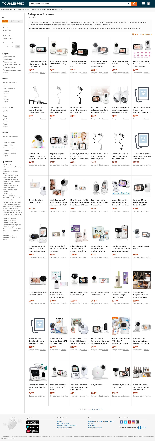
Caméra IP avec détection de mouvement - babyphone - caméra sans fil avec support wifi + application (142, 112)
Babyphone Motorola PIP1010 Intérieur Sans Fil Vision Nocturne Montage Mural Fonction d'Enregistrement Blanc (121, 251)
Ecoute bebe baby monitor (10, 175)
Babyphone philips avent (10, 223)
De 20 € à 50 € (7, 33)
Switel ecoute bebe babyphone (12, 210)
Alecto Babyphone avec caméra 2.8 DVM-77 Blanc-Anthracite (99, 64)
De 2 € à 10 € (6, 27)
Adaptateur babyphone (9, 187)
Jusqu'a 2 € (6, 25)
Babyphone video (8, 165)
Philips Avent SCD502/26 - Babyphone (10, 191)
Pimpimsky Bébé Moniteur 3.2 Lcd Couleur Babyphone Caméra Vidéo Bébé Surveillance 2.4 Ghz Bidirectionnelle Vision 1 (79, 159)
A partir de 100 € (7, 38)
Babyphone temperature (10, 218)
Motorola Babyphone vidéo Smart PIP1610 (121, 386)
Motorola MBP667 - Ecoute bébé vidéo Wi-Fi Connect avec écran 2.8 (12, 214)
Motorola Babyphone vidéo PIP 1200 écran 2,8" (79, 293)
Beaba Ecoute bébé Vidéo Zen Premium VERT (100, 293)
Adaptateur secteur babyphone (12, 225)
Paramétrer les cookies (95, 427)
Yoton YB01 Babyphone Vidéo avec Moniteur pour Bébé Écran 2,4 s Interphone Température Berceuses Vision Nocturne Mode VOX (79, 391)
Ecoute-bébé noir (8, 235)
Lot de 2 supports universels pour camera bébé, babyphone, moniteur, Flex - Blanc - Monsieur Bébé (58, 112)
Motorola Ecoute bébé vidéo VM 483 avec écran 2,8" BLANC (58, 248)
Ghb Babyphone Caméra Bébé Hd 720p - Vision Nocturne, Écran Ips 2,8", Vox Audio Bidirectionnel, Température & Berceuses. (38, 251)
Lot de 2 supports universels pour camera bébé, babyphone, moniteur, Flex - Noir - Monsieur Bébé (78, 112)
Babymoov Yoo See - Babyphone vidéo (12, 168)
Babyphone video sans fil (10, 185)
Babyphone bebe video (9, 220)
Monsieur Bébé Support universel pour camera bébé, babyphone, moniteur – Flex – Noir (120, 157)
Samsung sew (7, 183)
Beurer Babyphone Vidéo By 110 (141, 247)
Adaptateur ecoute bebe (10, 177)
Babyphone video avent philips (12, 202)
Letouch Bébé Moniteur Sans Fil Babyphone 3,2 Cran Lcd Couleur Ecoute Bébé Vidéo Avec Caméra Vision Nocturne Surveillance (121, 206)
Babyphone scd (7, 194)
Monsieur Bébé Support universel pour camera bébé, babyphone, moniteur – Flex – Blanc (99, 157)
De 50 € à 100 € (7, 36)
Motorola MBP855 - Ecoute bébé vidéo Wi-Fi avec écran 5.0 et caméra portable (12, 198)
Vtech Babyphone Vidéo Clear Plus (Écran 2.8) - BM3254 (58, 387)
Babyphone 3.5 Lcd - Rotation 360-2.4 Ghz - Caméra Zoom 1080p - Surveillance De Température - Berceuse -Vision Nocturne (141, 206)
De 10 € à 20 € (7, 30)
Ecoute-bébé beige (8, 227)
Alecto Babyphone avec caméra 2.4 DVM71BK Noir (78, 64)
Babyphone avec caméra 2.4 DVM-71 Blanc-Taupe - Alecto (59, 64)
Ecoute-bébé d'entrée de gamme (10, 238)
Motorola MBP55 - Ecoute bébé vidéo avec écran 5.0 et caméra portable (12, 231)
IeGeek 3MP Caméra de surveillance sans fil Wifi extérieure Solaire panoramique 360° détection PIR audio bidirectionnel (141, 391)
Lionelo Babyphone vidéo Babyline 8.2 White (37, 293)
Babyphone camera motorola (11, 181)
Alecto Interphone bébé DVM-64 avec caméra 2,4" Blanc (121, 64)
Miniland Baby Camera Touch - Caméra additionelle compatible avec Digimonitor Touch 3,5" (12, 206)
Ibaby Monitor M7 (97, 385)
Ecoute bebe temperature (10, 179)
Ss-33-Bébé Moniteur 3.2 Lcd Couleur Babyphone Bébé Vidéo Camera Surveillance (99, 111)
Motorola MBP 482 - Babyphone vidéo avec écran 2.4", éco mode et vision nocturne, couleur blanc (141, 343)
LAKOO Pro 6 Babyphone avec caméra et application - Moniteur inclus (142, 156)
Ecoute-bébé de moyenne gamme (10, 172)
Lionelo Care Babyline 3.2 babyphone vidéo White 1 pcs (38, 387)
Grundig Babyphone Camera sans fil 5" (36, 201)
